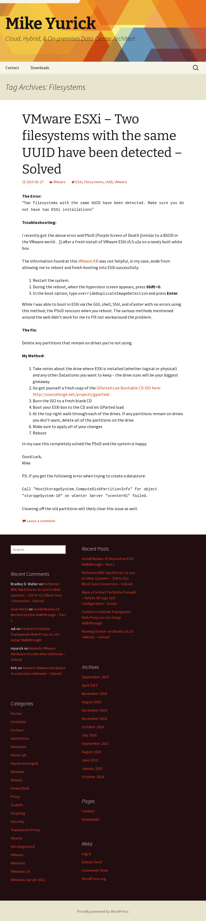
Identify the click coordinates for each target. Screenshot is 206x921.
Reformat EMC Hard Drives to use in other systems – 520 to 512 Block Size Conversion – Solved (108, 577)
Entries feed (92, 860)
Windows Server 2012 (28, 878)
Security (17, 820)
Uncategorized (23, 845)
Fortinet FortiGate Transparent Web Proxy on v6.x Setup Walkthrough (106, 616)
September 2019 (95, 675)
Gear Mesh (19, 607)
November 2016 (94, 717)
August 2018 (91, 700)
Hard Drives (20, 737)
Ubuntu (16, 836)
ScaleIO (17, 803)
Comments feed (95, 869)
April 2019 (89, 683)
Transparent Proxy (25, 828)
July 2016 (89, 733)
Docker (16, 712)
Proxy (15, 795)
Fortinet (17, 728)
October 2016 (93, 725)
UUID (109, 181)
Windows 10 (20, 870)
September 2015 (95, 742)
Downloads (40, 67)
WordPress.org (94, 877)
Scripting (18, 811)
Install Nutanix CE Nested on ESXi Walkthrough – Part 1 (38, 613)
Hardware (18, 745)
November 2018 (94, 692)
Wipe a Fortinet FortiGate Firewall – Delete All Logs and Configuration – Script (108, 596)
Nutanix (16, 778)
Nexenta (17, 770)
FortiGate (18, 720)
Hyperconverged (24, 762)
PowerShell (20, 786)
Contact (12, 67)
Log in (86, 852)
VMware (59, 181)
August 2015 (91, 750)
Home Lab (19, 753)
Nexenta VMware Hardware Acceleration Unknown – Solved (38, 652)
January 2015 (92, 767)
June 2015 (90, 758)
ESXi (78, 181)
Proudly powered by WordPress (103, 910)
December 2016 (94, 708)
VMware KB (88, 260)
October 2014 (93, 775)
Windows (18, 861)
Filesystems (94, 181)
